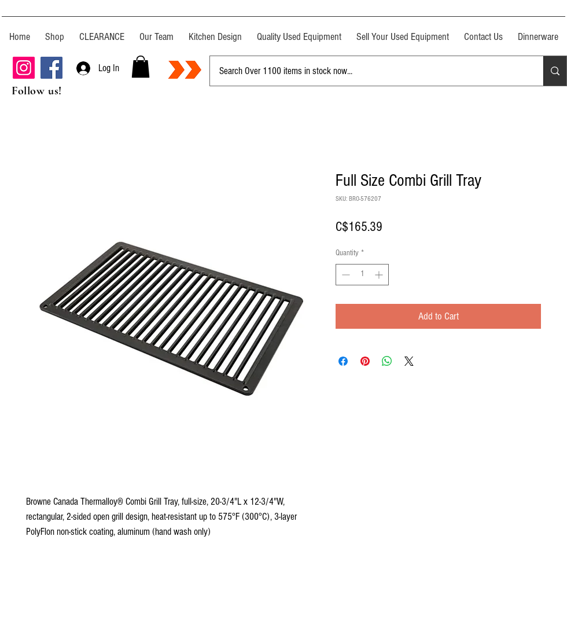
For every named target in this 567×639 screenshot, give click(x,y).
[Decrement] (344, 275)
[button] (140, 67)
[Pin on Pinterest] (365, 361)
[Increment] (380, 275)
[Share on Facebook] (343, 361)
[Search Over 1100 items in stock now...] (368, 71)
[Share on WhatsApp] (387, 361)
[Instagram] (24, 68)
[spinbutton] (362, 275)
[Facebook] (51, 68)
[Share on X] (409, 361)
